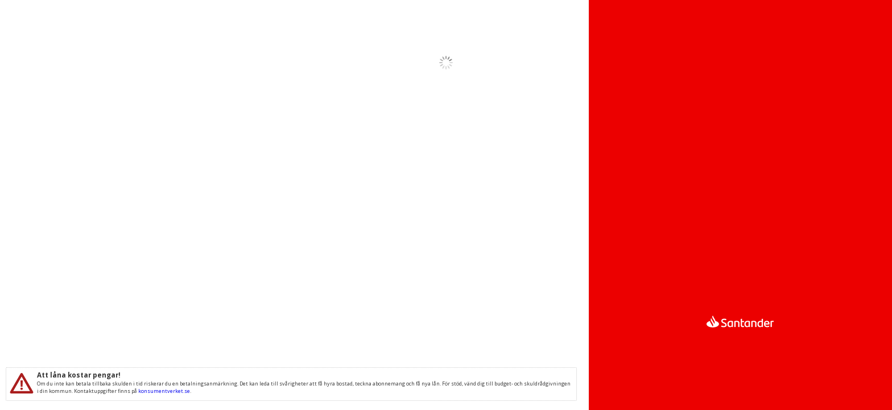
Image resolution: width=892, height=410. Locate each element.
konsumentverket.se (164, 391)
